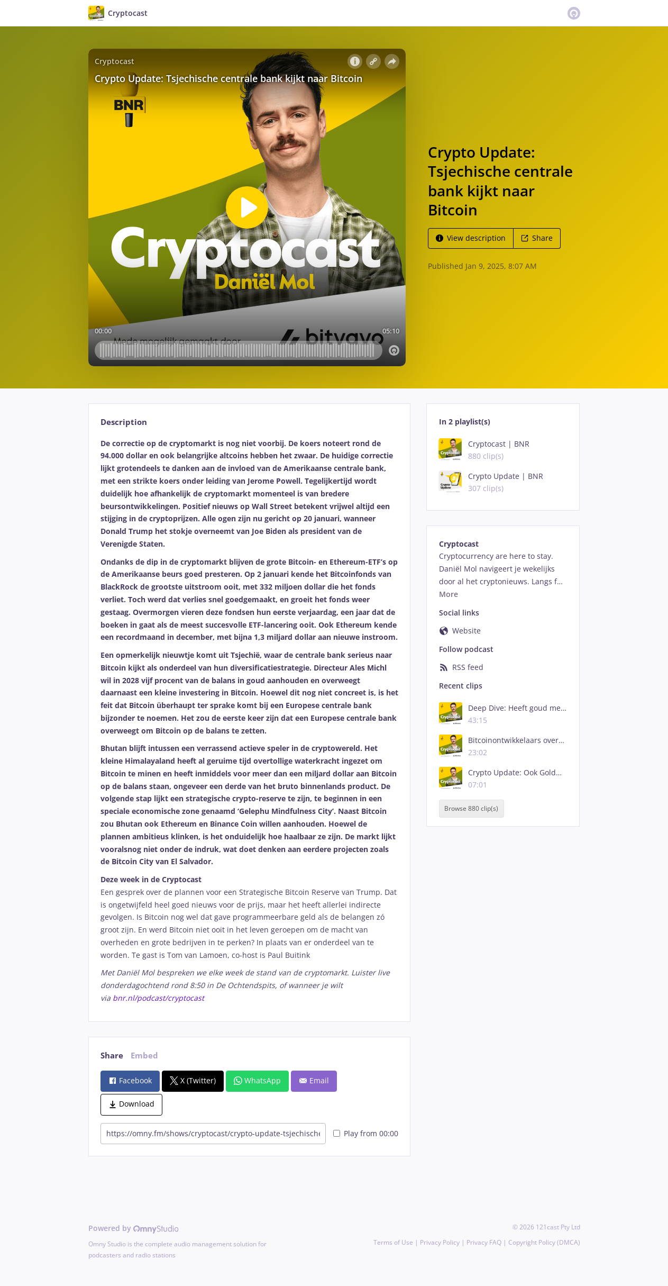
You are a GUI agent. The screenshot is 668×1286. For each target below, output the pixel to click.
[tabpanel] (249, 720)
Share (537, 238)
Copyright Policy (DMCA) (544, 1242)
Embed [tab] (144, 1055)
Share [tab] (111, 1055)
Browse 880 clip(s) (471, 808)
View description (471, 238)
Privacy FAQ (483, 1242)
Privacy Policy (440, 1242)
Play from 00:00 (365, 1133)
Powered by (133, 1228)
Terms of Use (393, 1242)
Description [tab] (123, 422)
